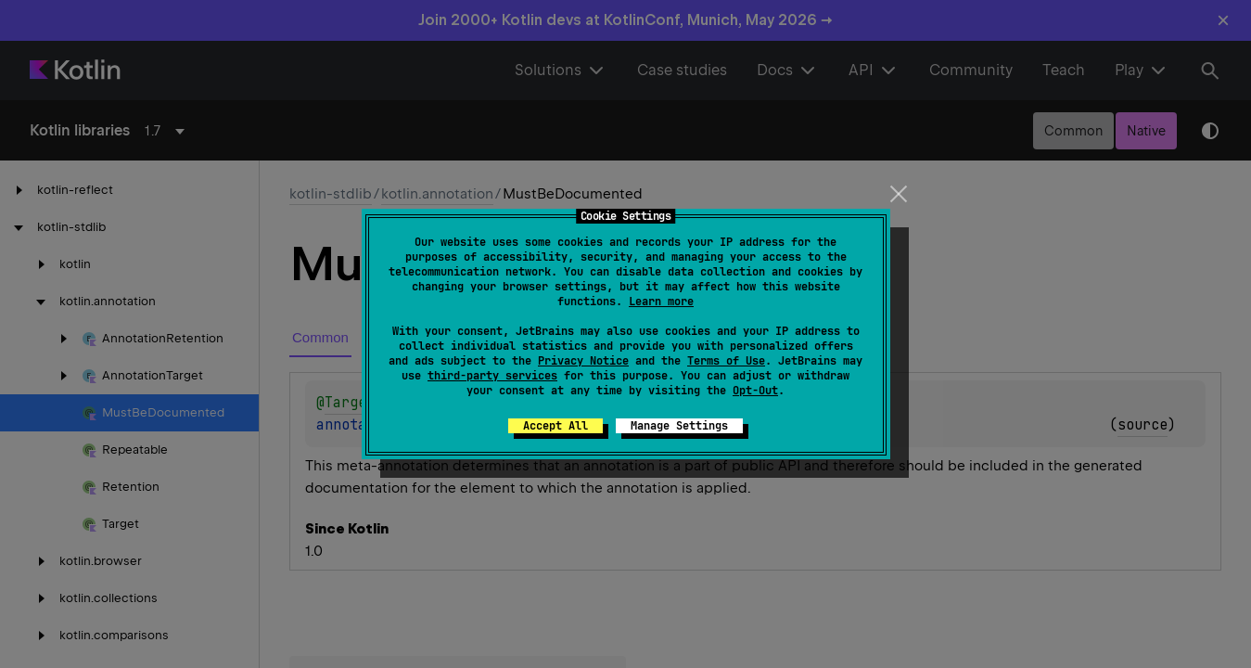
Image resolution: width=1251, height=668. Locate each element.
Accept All (555, 425)
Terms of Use (726, 360)
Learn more (661, 301)
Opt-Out (755, 390)
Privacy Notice (583, 360)
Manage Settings (679, 425)
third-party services (492, 375)
